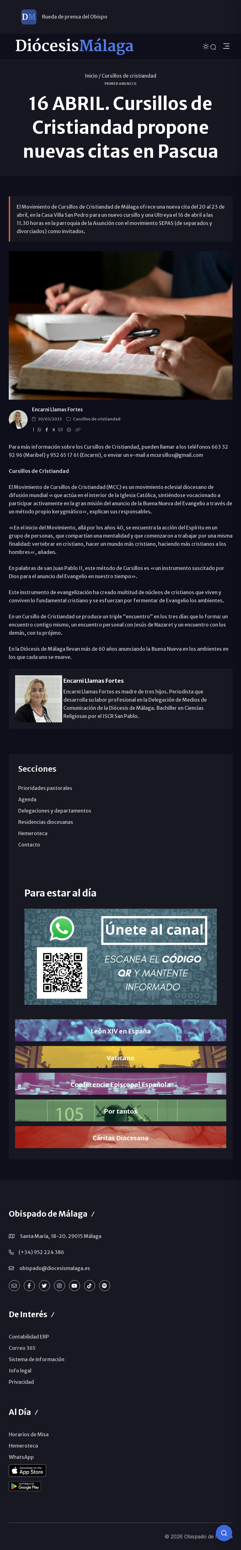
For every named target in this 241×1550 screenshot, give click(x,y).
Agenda (27, 799)
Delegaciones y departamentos (54, 811)
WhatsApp (21, 1457)
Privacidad (21, 1382)
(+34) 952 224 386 (41, 1252)
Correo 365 (22, 1348)
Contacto (29, 844)
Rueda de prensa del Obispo (74, 17)
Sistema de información (36, 1359)
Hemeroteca (32, 833)
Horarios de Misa (29, 1434)
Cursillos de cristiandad (129, 76)
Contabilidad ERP (29, 1337)
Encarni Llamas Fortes (57, 410)
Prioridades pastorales (45, 788)
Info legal (20, 1370)
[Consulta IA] (224, 1533)
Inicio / (93, 76)
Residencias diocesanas (45, 822)
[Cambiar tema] (206, 46)
